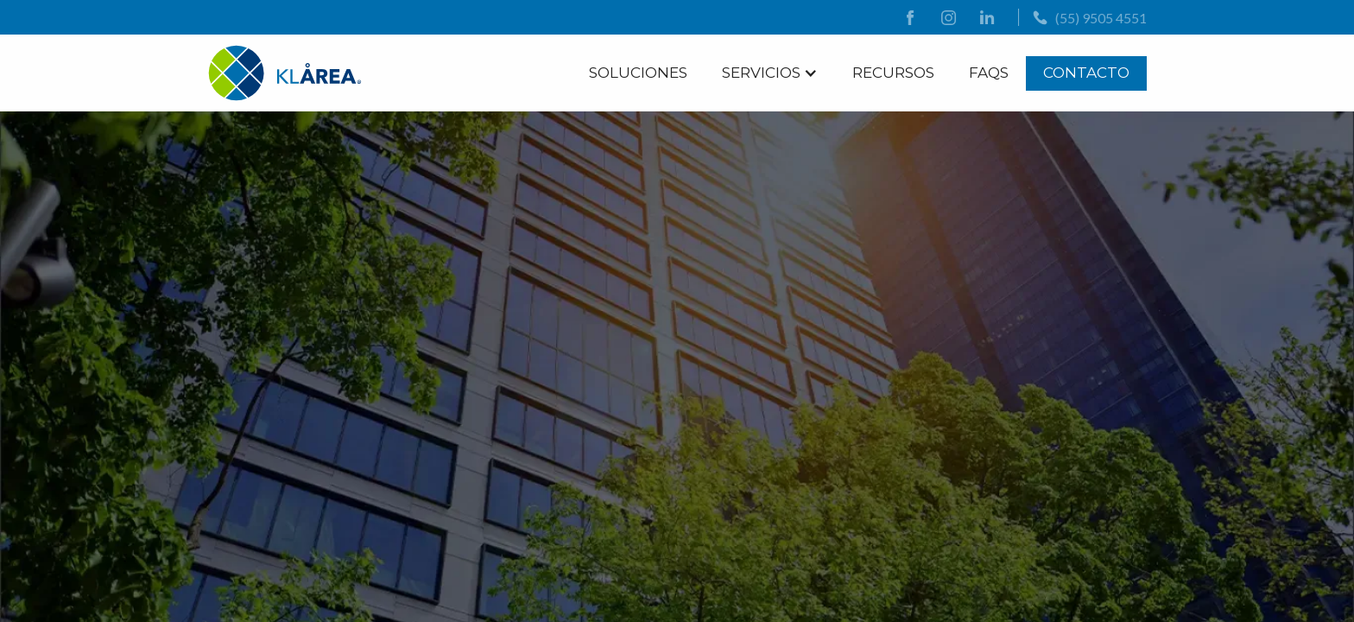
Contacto (1086, 72)
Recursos (893, 72)
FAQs (989, 72)
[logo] (285, 73)
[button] (770, 72)
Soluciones (638, 72)
